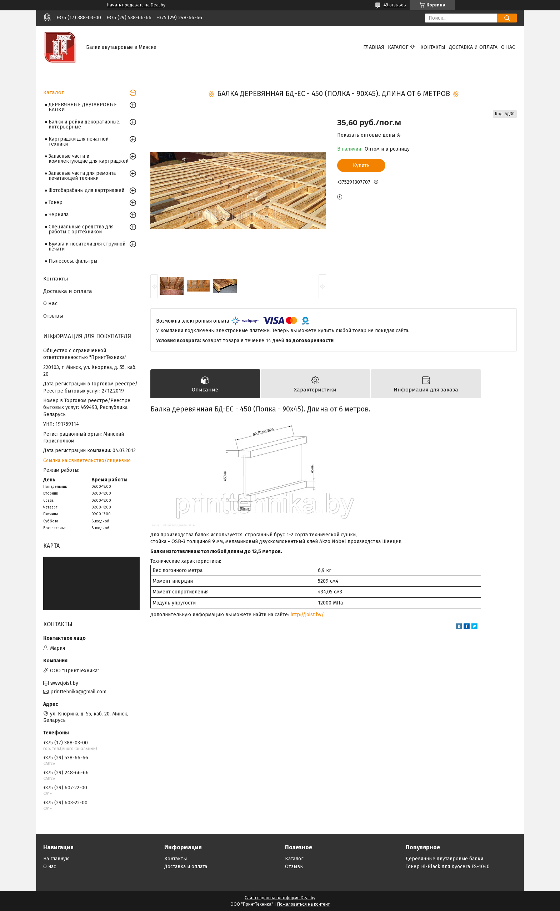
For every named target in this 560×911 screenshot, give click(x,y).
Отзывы (53, 316)
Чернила (59, 215)
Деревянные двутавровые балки (444, 859)
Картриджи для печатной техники (79, 141)
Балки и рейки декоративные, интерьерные (84, 124)
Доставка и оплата (473, 47)
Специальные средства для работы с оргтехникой (81, 229)
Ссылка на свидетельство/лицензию (87, 460)
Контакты (432, 47)
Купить (361, 165)
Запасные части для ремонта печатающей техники (82, 175)
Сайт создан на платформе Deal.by (280, 897)
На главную (56, 859)
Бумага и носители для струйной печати (87, 246)
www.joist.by (64, 683)
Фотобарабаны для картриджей (86, 190)
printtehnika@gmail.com (78, 692)
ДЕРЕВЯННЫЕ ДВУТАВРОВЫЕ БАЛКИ (83, 107)
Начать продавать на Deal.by (136, 4)
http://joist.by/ (307, 615)
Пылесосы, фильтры (73, 261)
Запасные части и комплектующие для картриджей (89, 158)
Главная (373, 47)
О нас (508, 47)
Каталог (398, 47)
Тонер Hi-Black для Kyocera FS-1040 (448, 867)
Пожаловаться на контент (303, 904)
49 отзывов (395, 4)
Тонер (55, 202)
